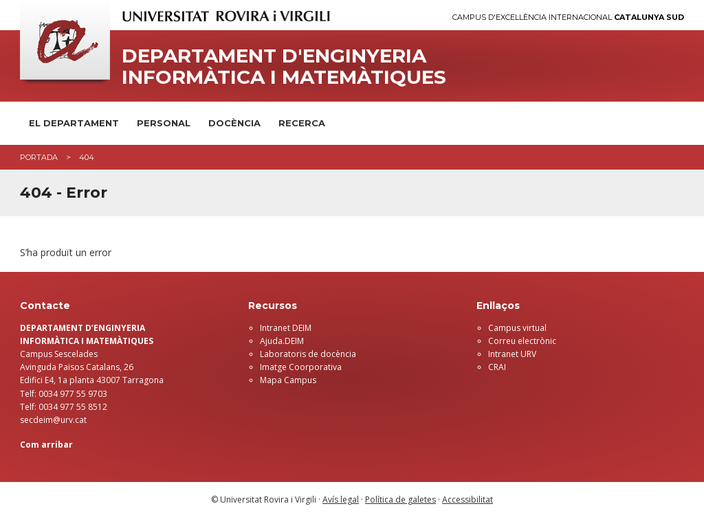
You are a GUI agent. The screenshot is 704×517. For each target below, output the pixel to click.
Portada (39, 157)
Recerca (301, 122)
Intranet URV (512, 354)
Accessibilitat (467, 499)
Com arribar (46, 444)
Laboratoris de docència (308, 354)
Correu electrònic (522, 341)
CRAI (497, 367)
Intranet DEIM (285, 328)
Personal (163, 122)
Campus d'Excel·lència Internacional (568, 17)
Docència (234, 122)
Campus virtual (517, 328)
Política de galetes (400, 499)
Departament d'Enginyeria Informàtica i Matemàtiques (284, 66)
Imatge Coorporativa (301, 367)
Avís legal (340, 499)
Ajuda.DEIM (282, 341)
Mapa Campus (288, 380)
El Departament (74, 122)
